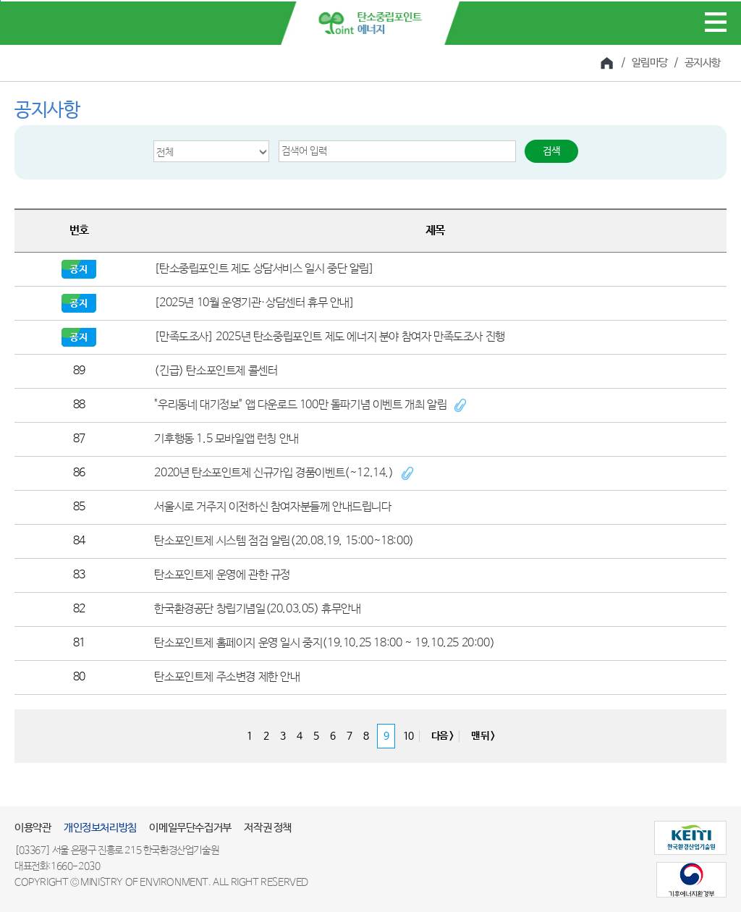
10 (408, 736)
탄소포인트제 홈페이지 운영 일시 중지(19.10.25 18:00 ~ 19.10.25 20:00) (324, 643)
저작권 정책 (268, 828)
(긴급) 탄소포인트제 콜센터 (215, 371)
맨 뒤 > (482, 736)
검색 (551, 151)
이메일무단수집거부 (190, 828)
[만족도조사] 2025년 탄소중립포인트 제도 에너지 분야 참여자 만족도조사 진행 (329, 337)
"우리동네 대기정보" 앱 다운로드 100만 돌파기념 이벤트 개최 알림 (300, 405)
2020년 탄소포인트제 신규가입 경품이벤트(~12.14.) (273, 473)
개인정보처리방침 (100, 828)
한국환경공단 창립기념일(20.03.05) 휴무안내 (257, 609)
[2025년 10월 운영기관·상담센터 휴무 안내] (254, 303)
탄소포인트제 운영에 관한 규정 (222, 575)
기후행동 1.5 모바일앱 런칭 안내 (226, 439)
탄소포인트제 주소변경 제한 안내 (227, 677)
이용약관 (32, 828)
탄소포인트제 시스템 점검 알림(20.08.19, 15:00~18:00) (283, 541)
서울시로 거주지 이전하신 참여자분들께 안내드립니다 (272, 507)
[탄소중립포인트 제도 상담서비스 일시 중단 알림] (263, 269)
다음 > (442, 736)
